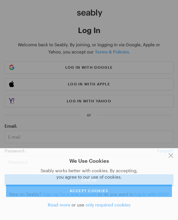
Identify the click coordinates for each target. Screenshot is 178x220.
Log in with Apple (89, 84)
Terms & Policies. (112, 51)
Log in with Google (89, 67)
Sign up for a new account (70, 194)
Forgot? (165, 150)
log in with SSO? (152, 194)
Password (14, 150)
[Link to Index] (90, 13)
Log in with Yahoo (89, 101)
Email (10, 126)
